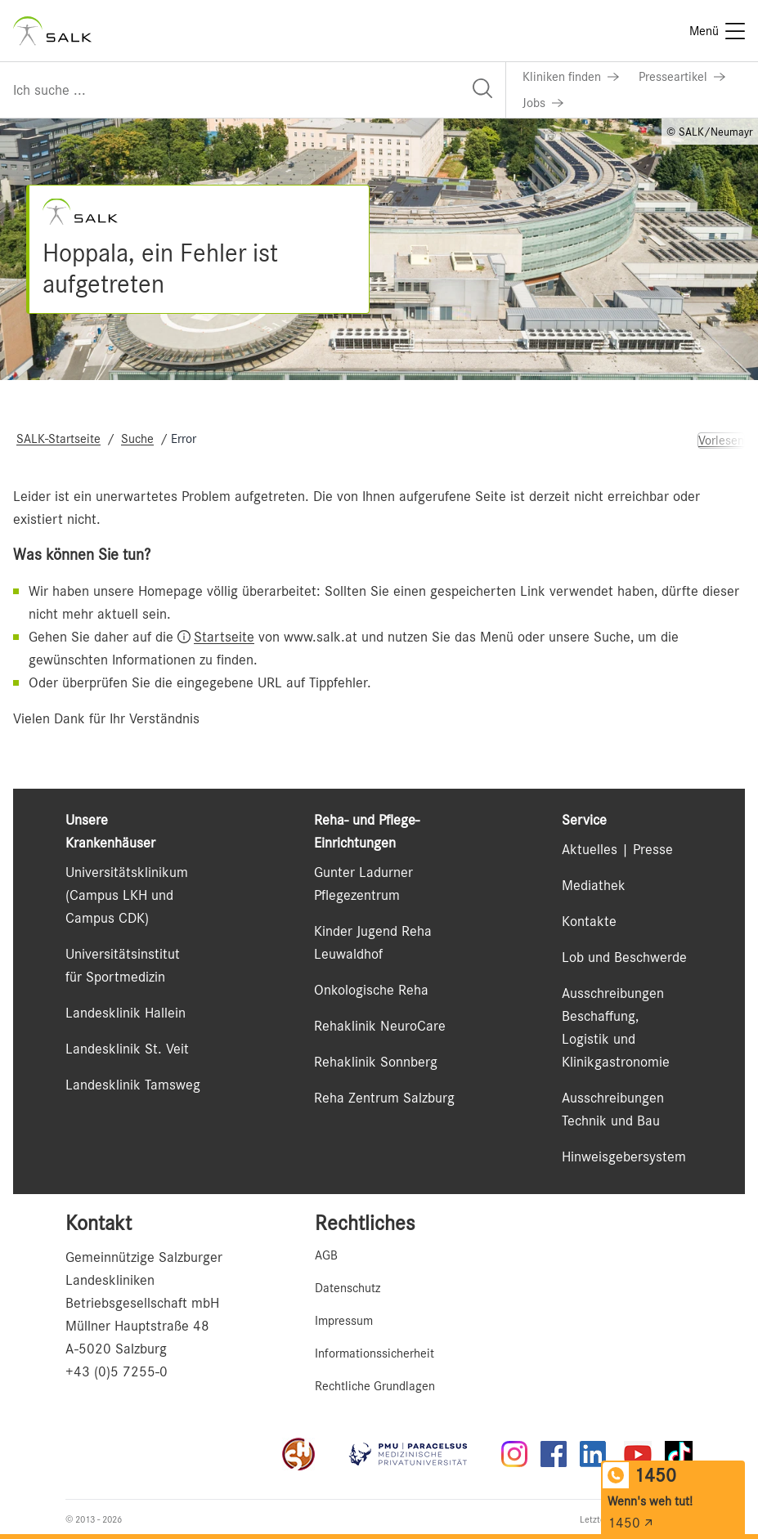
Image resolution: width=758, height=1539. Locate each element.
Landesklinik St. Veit (127, 1048)
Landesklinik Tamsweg (132, 1084)
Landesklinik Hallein (125, 1012)
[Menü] (717, 31)
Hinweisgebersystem (624, 1156)
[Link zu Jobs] (543, 103)
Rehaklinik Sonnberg (375, 1062)
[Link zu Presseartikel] (682, 77)
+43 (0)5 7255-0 (116, 1371)
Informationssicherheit (374, 1353)
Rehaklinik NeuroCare (380, 1026)
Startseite (224, 637)
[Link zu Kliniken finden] (571, 77)
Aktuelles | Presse (617, 849)
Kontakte (589, 921)
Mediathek (594, 885)
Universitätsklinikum (126, 872)
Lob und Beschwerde (624, 957)
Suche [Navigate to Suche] (137, 439)
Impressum (344, 1320)
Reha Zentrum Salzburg (384, 1097)
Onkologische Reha (371, 990)
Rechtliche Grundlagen (375, 1386)
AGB (326, 1255)
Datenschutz (347, 1288)
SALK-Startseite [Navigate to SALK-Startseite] (58, 439)
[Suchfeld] (252, 90)
